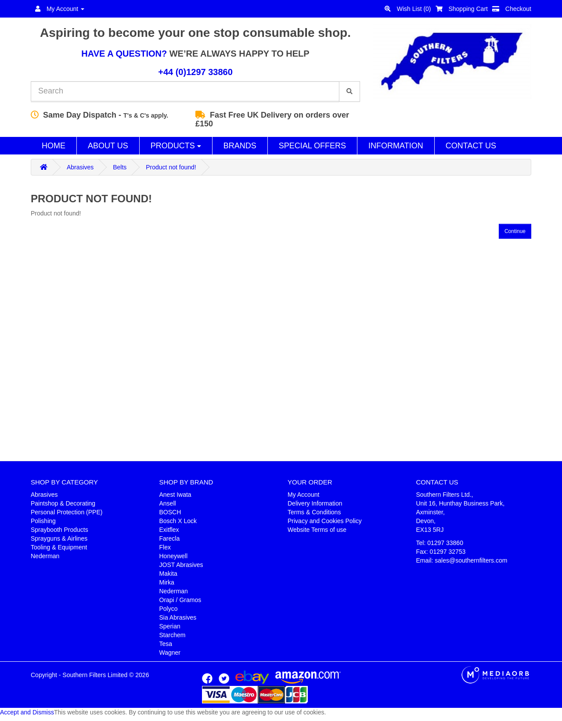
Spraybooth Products (59, 529)
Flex (165, 547)
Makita (168, 573)
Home (53, 145)
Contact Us (471, 145)
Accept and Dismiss (27, 712)
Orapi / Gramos (180, 599)
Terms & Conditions (314, 512)
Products (176, 145)
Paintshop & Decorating (63, 503)
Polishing (43, 520)
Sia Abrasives (178, 617)
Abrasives (80, 167)
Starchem (172, 634)
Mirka (166, 582)
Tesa (166, 643)
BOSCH (170, 512)
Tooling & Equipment (59, 547)
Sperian (169, 626)
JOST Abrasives (181, 564)
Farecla (169, 538)
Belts (119, 167)
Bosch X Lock (178, 520)
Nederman (45, 556)
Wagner (170, 652)
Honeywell (173, 556)
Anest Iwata (175, 494)
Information (395, 145)
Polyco (168, 608)
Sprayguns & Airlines (59, 538)
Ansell (167, 503)
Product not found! (171, 167)
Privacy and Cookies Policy (325, 520)
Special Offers (312, 145)
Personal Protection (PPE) (66, 512)
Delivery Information (315, 503)
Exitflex (169, 529)
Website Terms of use (317, 529)
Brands (239, 145)
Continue (515, 231)
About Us (108, 145)
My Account (303, 494)
